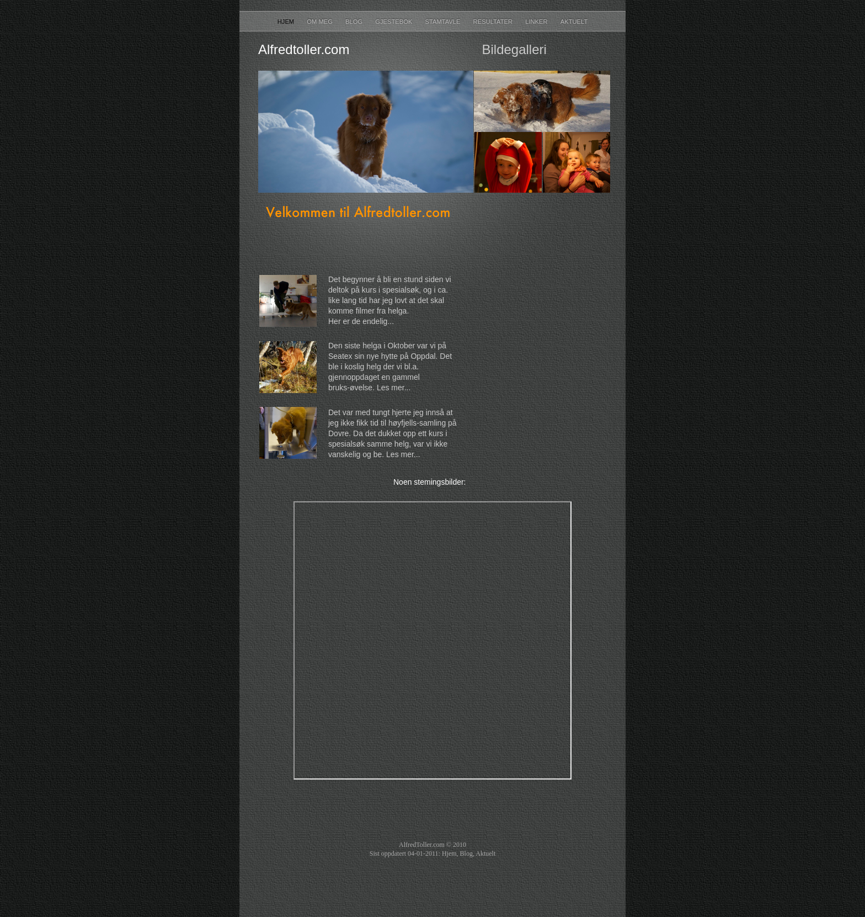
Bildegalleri (514, 49)
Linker (537, 21)
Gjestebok (394, 21)
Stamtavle (443, 21)
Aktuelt (574, 21)
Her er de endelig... (361, 321)
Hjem (286, 21)
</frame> (537, 366)
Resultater (494, 21)
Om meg (320, 21)
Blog (354, 21)
